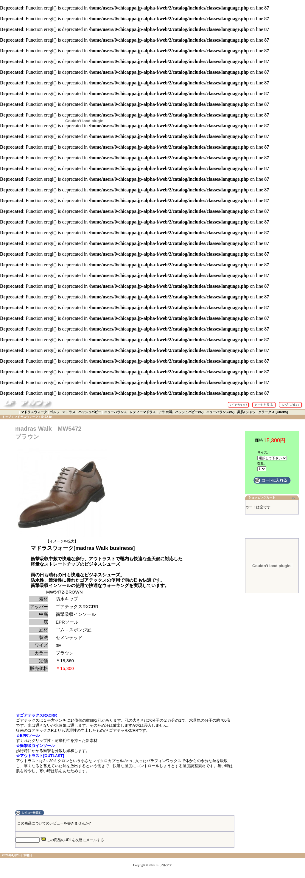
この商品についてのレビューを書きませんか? (54, 823)
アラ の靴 (165, 412)
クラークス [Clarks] (273, 412)
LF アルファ (164, 865)
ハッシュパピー (89, 412)
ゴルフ (55, 412)
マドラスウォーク (34, 412)
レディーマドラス (143, 412)
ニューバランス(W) (220, 412)
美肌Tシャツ (246, 412)
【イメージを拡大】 (62, 539)
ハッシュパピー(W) (189, 412)
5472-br (46, 416)
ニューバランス (115, 412)
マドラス (68, 412)
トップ (6, 416)
